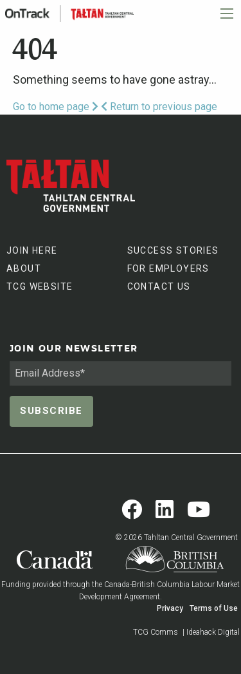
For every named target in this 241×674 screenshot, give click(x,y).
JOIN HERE (32, 250)
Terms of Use (214, 608)
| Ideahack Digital (211, 632)
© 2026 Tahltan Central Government (176, 537)
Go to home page (55, 106)
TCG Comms (155, 632)
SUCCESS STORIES (173, 250)
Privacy (170, 608)
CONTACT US (159, 286)
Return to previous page (159, 106)
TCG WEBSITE (39, 286)
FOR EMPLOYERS (168, 268)
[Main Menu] (226, 13)
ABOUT (23, 268)
